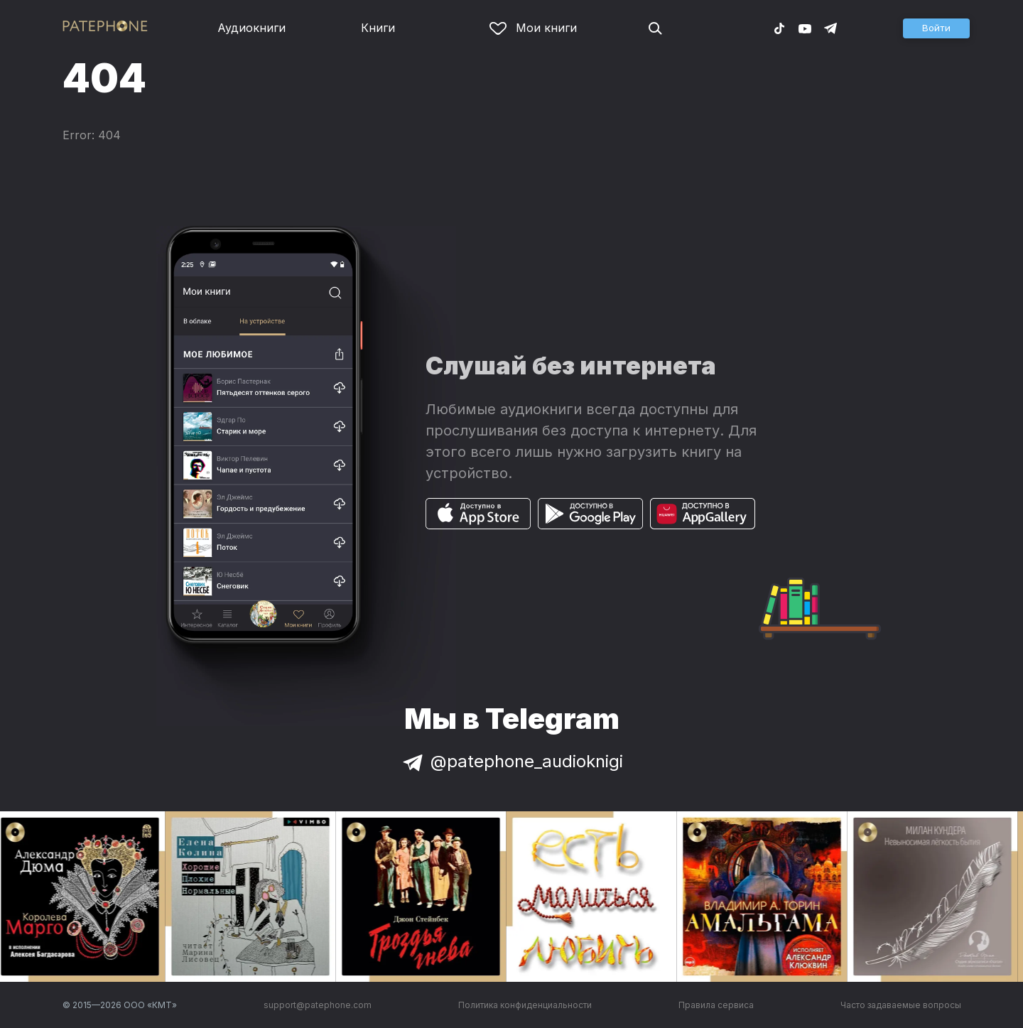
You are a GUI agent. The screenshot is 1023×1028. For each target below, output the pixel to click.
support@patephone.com (318, 1005)
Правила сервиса (716, 1005)
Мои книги (533, 28)
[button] (936, 28)
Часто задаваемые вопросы (900, 1005)
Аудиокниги (251, 28)
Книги (378, 28)
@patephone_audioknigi (511, 761)
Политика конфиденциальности (525, 1005)
